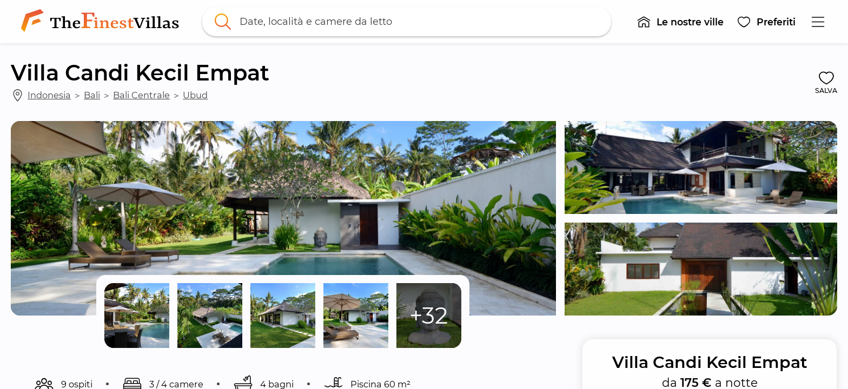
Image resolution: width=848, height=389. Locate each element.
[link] (102, 21)
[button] (680, 21)
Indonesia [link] (49, 95)
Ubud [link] (195, 95)
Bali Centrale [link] (141, 95)
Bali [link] (92, 95)
